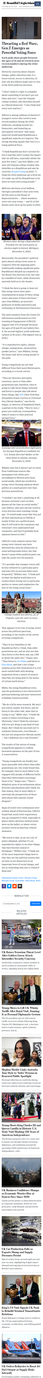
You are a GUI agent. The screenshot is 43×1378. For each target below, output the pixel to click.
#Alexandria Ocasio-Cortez (13, 878)
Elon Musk (7, 665)
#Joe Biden (19, 881)
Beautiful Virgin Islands (21, 3)
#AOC (38, 881)
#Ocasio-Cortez (30, 878)
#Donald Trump (8, 881)
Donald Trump (18, 172)
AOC (21, 395)
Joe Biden (22, 661)
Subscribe (36, 903)
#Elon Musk (30, 881)
